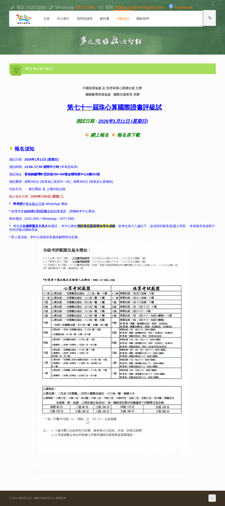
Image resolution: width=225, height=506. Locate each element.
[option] (112, 471)
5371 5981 (85, 7)
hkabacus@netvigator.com (139, 7)
